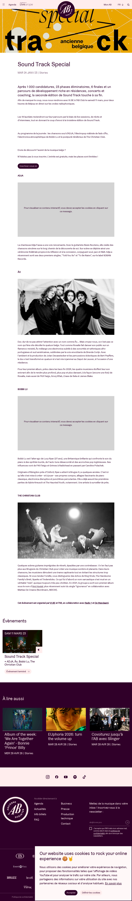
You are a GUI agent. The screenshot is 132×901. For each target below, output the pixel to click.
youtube (66, 777)
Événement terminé (18, 671)
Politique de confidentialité (22, 897)
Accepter (71, 892)
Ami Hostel (37, 586)
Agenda (12, 4)
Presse (65, 809)
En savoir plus (113, 883)
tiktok (84, 777)
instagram (48, 777)
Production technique (67, 816)
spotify (75, 777)
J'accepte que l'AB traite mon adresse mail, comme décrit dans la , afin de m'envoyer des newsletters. (110, 832)
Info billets (40, 814)
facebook (56, 776)
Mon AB (108, 4)
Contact (65, 823)
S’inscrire (127, 822)
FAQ (36, 819)
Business (66, 803)
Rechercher (128, 5)
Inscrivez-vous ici (28, 165)
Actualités (40, 809)
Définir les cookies (91, 892)
